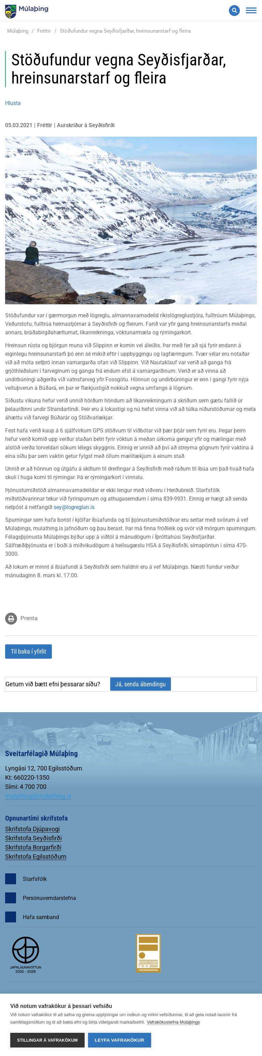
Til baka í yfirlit (28, 651)
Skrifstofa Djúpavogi (32, 828)
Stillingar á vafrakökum (47, 1040)
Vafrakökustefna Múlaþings (173, 1022)
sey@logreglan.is (74, 507)
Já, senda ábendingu (140, 684)
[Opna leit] (234, 10)
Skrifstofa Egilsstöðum (36, 856)
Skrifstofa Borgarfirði (33, 847)
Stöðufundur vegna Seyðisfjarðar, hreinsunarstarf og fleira (125, 31)
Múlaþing (17, 31)
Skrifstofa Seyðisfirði (33, 838)
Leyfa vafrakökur (119, 1040)
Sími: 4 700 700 (25, 786)
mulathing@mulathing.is (38, 795)
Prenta (29, 618)
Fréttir (44, 31)
